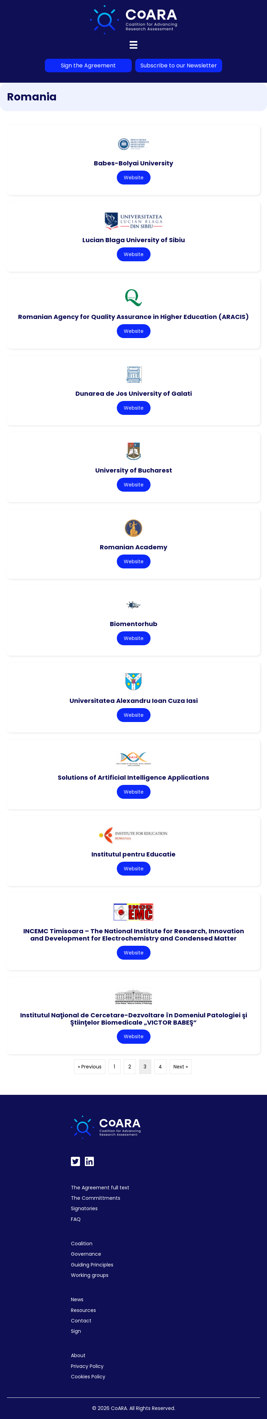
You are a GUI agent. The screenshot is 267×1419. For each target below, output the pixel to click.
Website (134, 177)
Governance (86, 1253)
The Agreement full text (100, 1187)
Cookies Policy (88, 1376)
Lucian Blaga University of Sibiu (133, 240)
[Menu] (133, 45)
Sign (76, 1331)
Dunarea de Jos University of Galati (133, 393)
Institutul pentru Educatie (133, 854)
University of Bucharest (133, 470)
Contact (81, 1320)
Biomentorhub (133, 624)
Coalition (81, 1243)
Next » (180, 1066)
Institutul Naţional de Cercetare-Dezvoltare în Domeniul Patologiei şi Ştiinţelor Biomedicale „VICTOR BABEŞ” (133, 1019)
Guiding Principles (92, 1264)
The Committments (95, 1198)
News (77, 1299)
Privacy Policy (87, 1366)
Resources (83, 1310)
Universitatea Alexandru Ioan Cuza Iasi (134, 700)
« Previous (90, 1066)
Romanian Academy (133, 547)
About (78, 1355)
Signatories (84, 1208)
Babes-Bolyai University (133, 163)
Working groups (89, 1275)
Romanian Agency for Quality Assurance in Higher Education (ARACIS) (133, 316)
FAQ (76, 1219)
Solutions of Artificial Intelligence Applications (133, 777)
